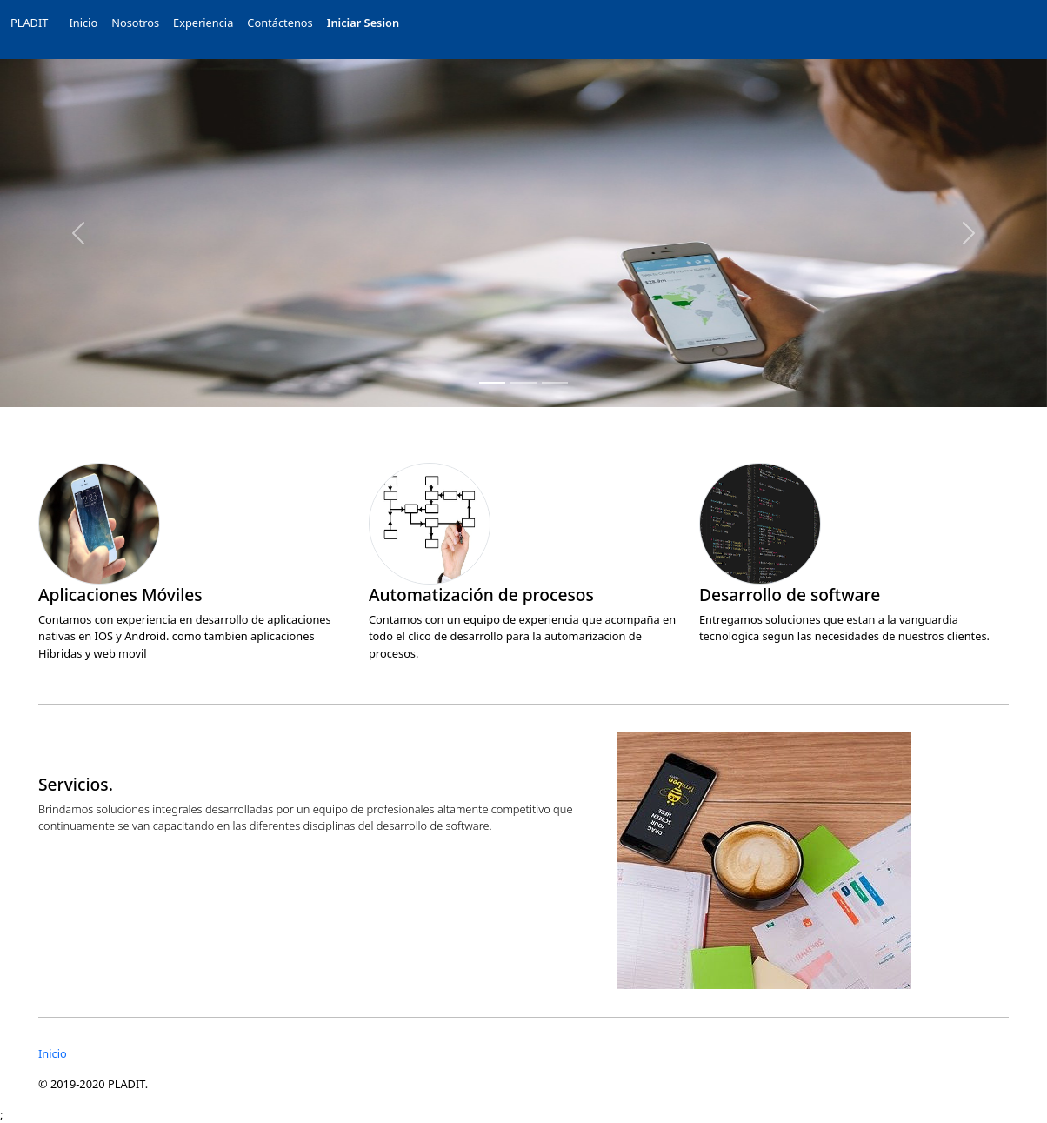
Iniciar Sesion (363, 22)
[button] (78, 233)
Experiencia (203, 22)
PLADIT (29, 22)
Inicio (83, 22)
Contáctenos (279, 22)
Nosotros (135, 22)
